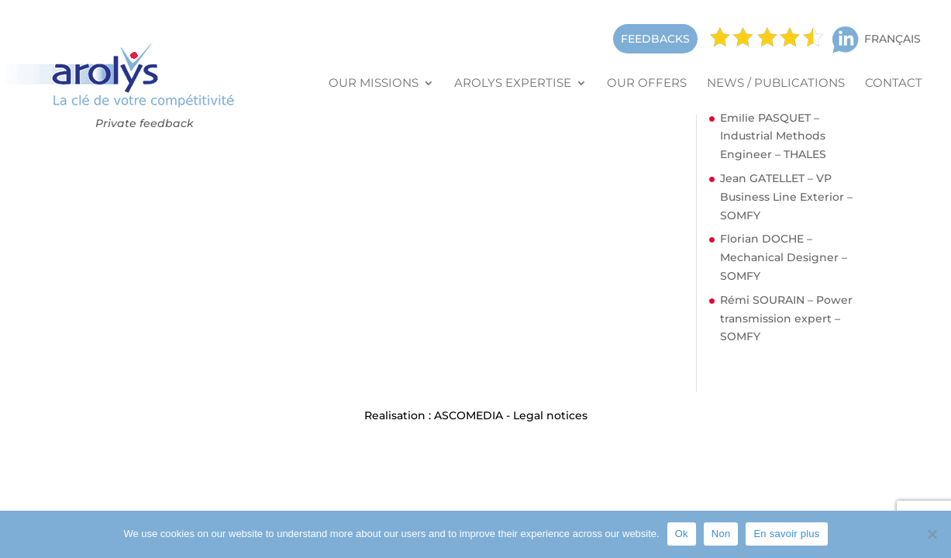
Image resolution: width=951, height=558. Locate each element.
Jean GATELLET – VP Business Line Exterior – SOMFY (786, 196)
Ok (681, 533)
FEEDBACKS (655, 39)
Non (721, 533)
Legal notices (550, 415)
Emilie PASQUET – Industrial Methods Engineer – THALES (773, 136)
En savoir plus (786, 533)
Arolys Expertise (512, 84)
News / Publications (776, 84)
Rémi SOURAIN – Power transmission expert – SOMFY (786, 318)
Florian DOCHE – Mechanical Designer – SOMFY (783, 257)
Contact (893, 84)
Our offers (647, 84)
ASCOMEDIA (468, 415)
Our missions (374, 84)
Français (892, 39)
